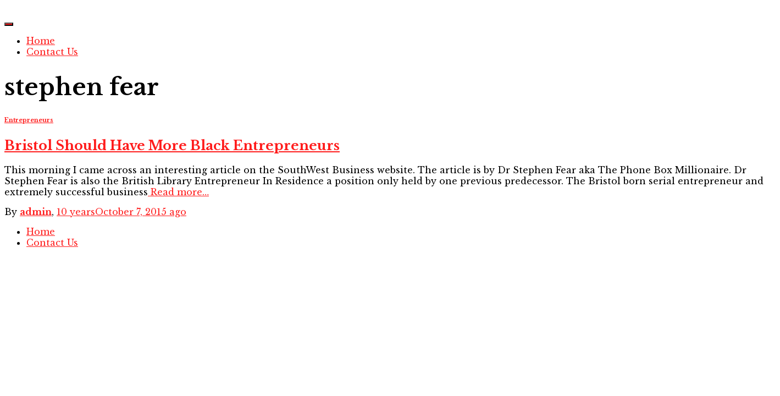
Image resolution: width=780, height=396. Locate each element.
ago (121, 211)
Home (40, 40)
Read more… (178, 191)
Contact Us (52, 51)
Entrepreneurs (28, 120)
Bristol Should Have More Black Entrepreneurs (172, 145)
